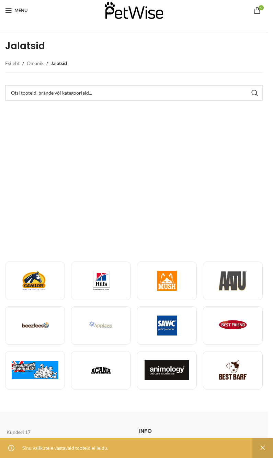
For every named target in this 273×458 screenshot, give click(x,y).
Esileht (12, 63)
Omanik (35, 63)
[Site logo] (134, 10)
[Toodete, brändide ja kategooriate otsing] (134, 93)
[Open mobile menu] (16, 10)
